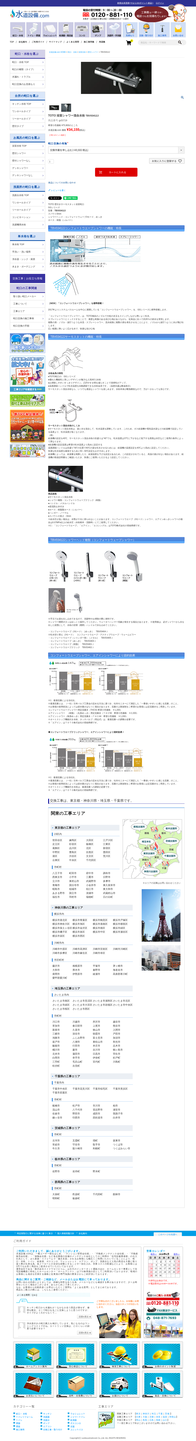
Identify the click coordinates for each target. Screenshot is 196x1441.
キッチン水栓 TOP (21, 104)
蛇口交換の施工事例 (23, 318)
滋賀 (165, 1417)
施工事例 (20, 1429)
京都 (151, 1417)
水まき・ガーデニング (23, 266)
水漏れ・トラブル (21, 76)
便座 (18, 1426)
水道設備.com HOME (57, 52)
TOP (12, 41)
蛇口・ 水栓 (21, 1413)
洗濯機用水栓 (19, 224)
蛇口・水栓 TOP (20, 62)
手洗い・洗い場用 (21, 251)
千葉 (160, 1413)
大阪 (145, 1417)
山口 (165, 1420)
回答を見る (84, 1317)
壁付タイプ (18, 126)
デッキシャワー (20, 168)
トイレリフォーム (24, 1416)
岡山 (138, 1420)
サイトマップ (55, 41)
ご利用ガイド (38, 41)
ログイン (160, 2)
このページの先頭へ (167, 1234)
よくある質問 (72, 41)
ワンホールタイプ (21, 111)
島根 (158, 1420)
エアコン (47, 1426)
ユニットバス (76, 1429)
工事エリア (19, 311)
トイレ (19, 1419)
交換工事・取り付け (52, 1429)
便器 (18, 1423)
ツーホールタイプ (21, 118)
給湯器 (73, 1419)
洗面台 (46, 1419)
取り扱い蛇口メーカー (24, 296)
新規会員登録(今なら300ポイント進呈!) (135, 2)
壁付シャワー (19, 153)
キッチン (47, 1413)
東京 (138, 1413)
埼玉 (154, 1413)
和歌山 (172, 1417)
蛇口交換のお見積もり (23, 84)
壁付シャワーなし (21, 160)
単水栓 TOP (18, 244)
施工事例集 (89, 41)
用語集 (102, 41)
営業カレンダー (164, 1270)
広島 (151, 1420)
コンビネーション (21, 217)
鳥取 (145, 1420)
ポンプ (46, 1423)
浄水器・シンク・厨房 (23, 259)
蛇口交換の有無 (59, 143)
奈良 (158, 1417)
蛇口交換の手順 (21, 325)
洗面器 (46, 1416)
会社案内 (23, 41)
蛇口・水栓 (72, 52)
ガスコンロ (75, 1423)
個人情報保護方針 (65, 1233)
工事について (20, 303)
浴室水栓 (82, 52)
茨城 (167, 1413)
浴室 (72, 1426)
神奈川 (146, 1413)
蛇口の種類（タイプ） (23, 69)
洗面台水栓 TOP (20, 195)
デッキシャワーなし (22, 175)
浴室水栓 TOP (19, 146)
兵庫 (138, 1417)
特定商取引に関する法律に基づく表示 (35, 1233)
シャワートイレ (77, 1416)
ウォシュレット (77, 1413)
